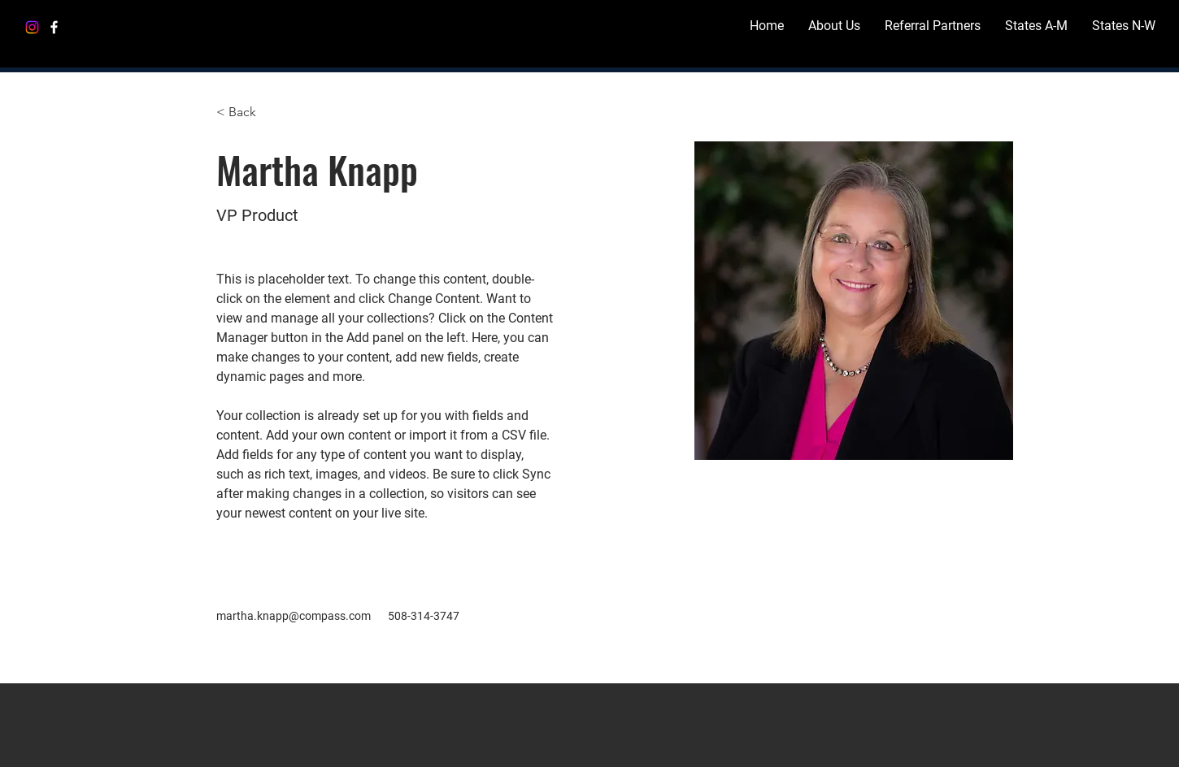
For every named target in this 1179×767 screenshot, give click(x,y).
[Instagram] (32, 27)
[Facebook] (54, 27)
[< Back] (248, 112)
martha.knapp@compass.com (293, 615)
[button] (1036, 26)
